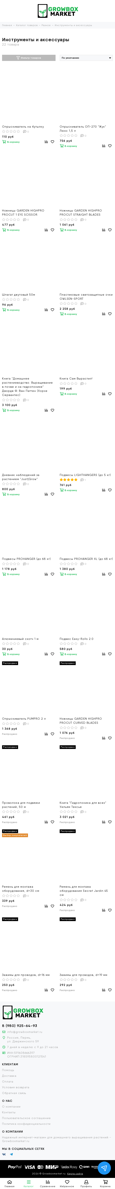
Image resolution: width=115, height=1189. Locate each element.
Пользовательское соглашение (26, 1118)
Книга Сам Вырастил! (76, 378)
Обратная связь (14, 1093)
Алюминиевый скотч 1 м (20, 638)
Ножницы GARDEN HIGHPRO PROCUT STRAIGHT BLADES (81, 212)
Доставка (9, 1075)
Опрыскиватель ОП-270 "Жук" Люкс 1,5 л (83, 128)
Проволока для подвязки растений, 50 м (21, 804)
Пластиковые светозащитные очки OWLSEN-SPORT (86, 296)
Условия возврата (15, 1087)
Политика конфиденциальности (26, 1123)
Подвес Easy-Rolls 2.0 (77, 638)
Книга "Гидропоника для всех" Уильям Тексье (83, 804)
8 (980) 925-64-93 (19, 1025)
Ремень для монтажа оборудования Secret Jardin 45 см (84, 890)
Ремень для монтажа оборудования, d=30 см (20, 888)
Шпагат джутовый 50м (18, 294)
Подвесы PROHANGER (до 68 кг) (26, 558)
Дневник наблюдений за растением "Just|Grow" (20, 477)
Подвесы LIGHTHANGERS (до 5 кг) (85, 475)
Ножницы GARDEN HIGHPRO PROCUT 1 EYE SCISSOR (23, 212)
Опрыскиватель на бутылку (23, 126)
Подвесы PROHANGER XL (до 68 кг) (86, 558)
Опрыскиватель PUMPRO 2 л (24, 718)
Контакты (9, 1112)
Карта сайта (75, 1173)
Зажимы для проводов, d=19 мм (83, 974)
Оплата (7, 1081)
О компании (11, 1106)
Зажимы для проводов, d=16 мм (26, 974)
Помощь (8, 1070)
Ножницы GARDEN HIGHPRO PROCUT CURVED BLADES (81, 720)
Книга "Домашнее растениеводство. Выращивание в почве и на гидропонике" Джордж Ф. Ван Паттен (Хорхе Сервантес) (27, 387)
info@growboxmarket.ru (24, 1032)
